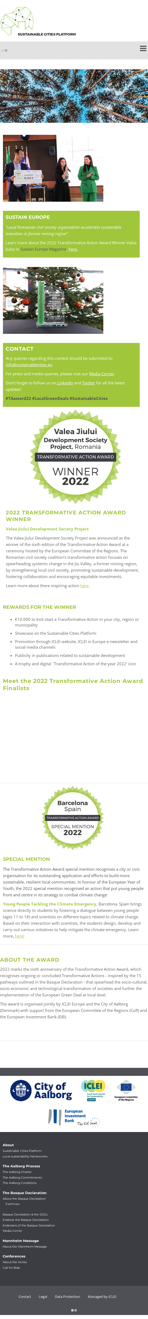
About (8, 1145)
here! (19, 936)
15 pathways (12, 1203)
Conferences (14, 1256)
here (84, 585)
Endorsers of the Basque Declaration (29, 1225)
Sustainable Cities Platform (22, 1151)
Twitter (88, 382)
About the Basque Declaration (24, 1199)
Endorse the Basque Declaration (26, 1220)
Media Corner (101, 373)
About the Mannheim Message (25, 1246)
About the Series (15, 1262)
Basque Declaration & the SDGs (25, 1214)
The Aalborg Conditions (19, 1183)
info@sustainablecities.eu (29, 364)
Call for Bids (11, 1268)
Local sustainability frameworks (25, 1156)
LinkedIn (64, 382)
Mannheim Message (21, 1241)
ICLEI (112, 1296)
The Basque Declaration (25, 1193)
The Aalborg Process (21, 1166)
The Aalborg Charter (17, 1172)
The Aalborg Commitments (22, 1177)
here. (73, 249)
